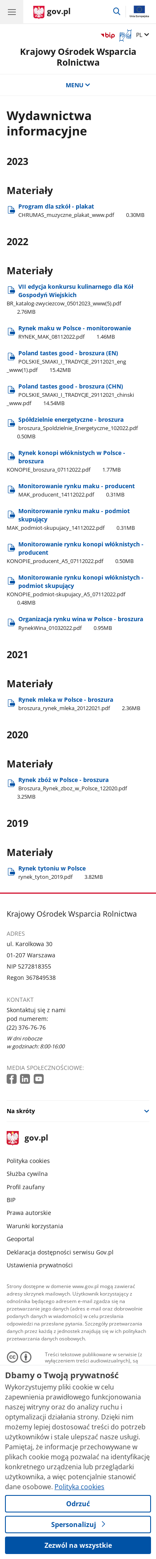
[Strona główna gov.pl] (52, 12)
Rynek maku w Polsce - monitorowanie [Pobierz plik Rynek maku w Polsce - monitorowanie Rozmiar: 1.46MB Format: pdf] (74, 332)
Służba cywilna (27, 1174)
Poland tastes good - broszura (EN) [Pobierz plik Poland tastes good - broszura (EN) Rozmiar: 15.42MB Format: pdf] (66, 361)
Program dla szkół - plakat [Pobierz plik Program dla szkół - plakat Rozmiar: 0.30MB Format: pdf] (81, 210)
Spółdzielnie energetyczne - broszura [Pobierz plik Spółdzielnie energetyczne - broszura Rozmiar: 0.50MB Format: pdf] (72, 428)
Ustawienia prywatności (40, 1265)
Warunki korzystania (35, 1226)
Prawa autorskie (29, 1213)
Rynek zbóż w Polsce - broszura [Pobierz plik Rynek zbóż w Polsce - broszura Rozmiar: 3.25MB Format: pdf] (67, 788)
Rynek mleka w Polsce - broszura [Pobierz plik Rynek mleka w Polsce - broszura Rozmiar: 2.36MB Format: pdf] (79, 704)
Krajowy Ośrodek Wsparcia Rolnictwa (78, 56)
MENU (78, 85)
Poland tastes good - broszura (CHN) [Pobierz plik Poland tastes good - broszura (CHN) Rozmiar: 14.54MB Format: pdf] (70, 394)
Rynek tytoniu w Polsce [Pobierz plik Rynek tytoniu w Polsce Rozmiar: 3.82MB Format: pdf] (60, 872)
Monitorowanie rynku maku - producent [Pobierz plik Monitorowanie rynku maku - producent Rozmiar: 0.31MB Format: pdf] (76, 490)
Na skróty (21, 1111)
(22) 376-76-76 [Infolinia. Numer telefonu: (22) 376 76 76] (26, 1027)
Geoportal (20, 1239)
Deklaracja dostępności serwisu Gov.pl (60, 1252)
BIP (11, 1200)
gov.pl (27, 1138)
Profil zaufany (26, 1187)
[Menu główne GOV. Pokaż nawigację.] (11, 11)
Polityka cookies (28, 1161)
